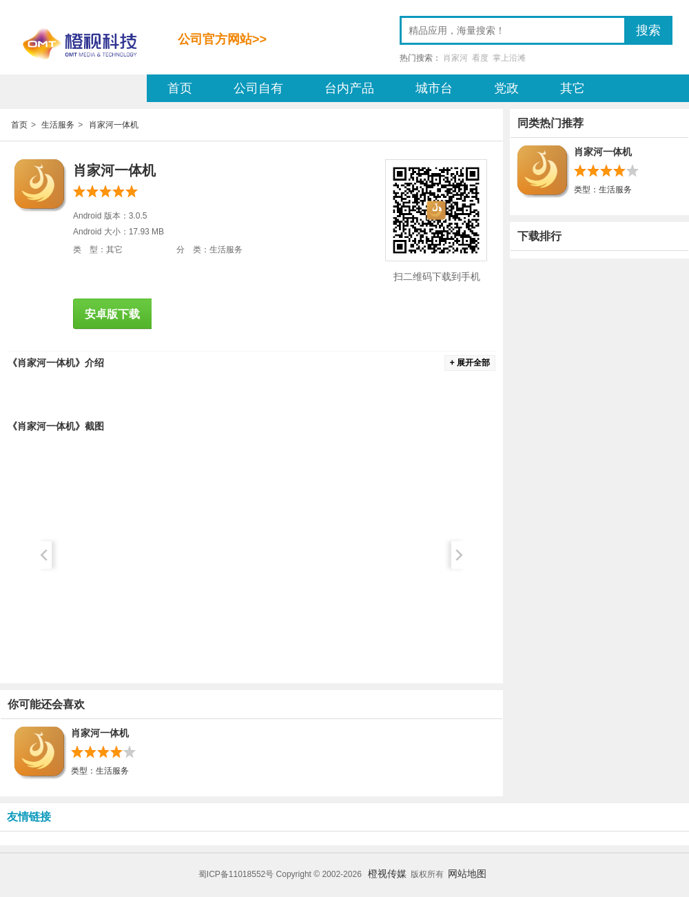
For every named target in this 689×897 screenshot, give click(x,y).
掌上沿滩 (509, 58)
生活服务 (57, 125)
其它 (572, 88)
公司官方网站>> (222, 39)
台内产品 (349, 88)
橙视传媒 (387, 873)
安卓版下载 (112, 314)
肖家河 (455, 58)
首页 (179, 88)
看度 (480, 58)
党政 (506, 88)
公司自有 (258, 88)
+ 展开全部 (470, 362)
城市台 (434, 88)
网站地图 (467, 873)
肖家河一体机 (113, 125)
